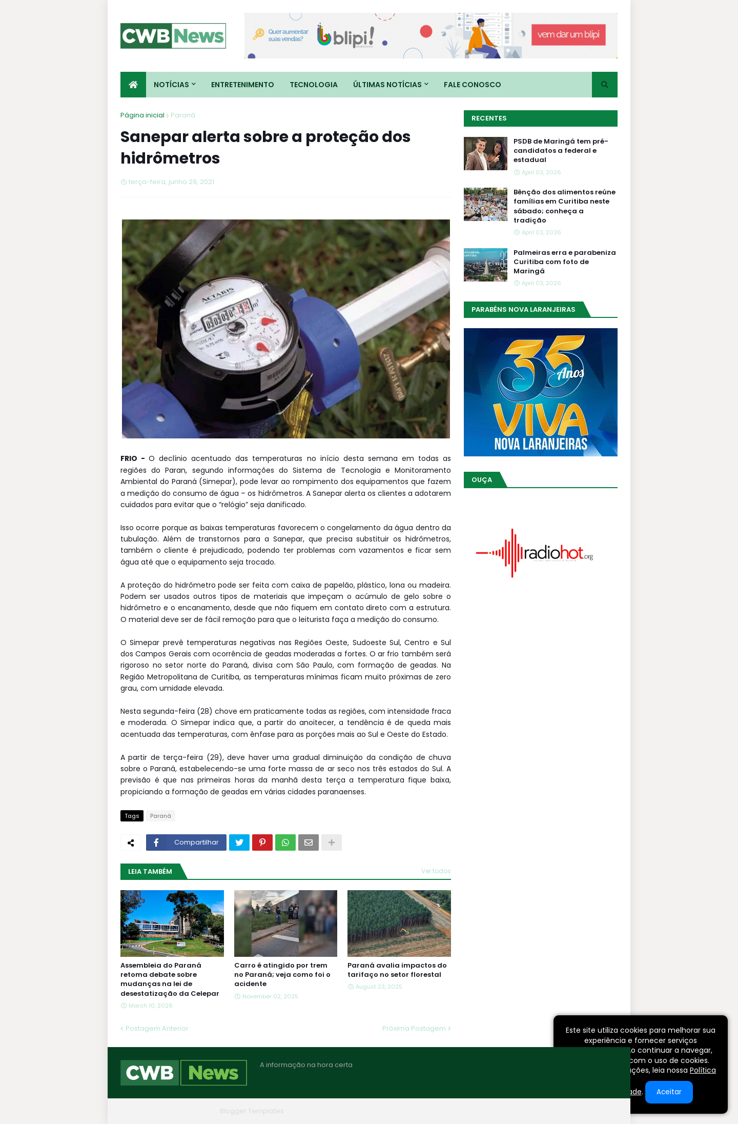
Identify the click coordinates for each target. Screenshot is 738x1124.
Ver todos (436, 871)
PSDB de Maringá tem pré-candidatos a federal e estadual (561, 151)
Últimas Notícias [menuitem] (387, 84)
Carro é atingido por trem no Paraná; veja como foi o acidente (282, 975)
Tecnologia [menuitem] (314, 84)
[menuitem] (133, 84)
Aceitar (669, 1092)
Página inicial (142, 115)
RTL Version (599, 1111)
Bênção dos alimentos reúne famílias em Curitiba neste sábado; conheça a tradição (565, 206)
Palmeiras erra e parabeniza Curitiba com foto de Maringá (565, 262)
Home (463, 1111)
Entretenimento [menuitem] (242, 84)
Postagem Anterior (157, 1028)
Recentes (489, 118)
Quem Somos (507, 1111)
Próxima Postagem (414, 1028)
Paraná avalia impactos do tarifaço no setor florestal (397, 970)
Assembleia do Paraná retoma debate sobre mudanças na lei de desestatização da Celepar (169, 979)
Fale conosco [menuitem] (472, 84)
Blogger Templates (252, 1111)
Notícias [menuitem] (171, 84)
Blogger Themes (187, 1111)
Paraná (183, 115)
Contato (555, 1111)
